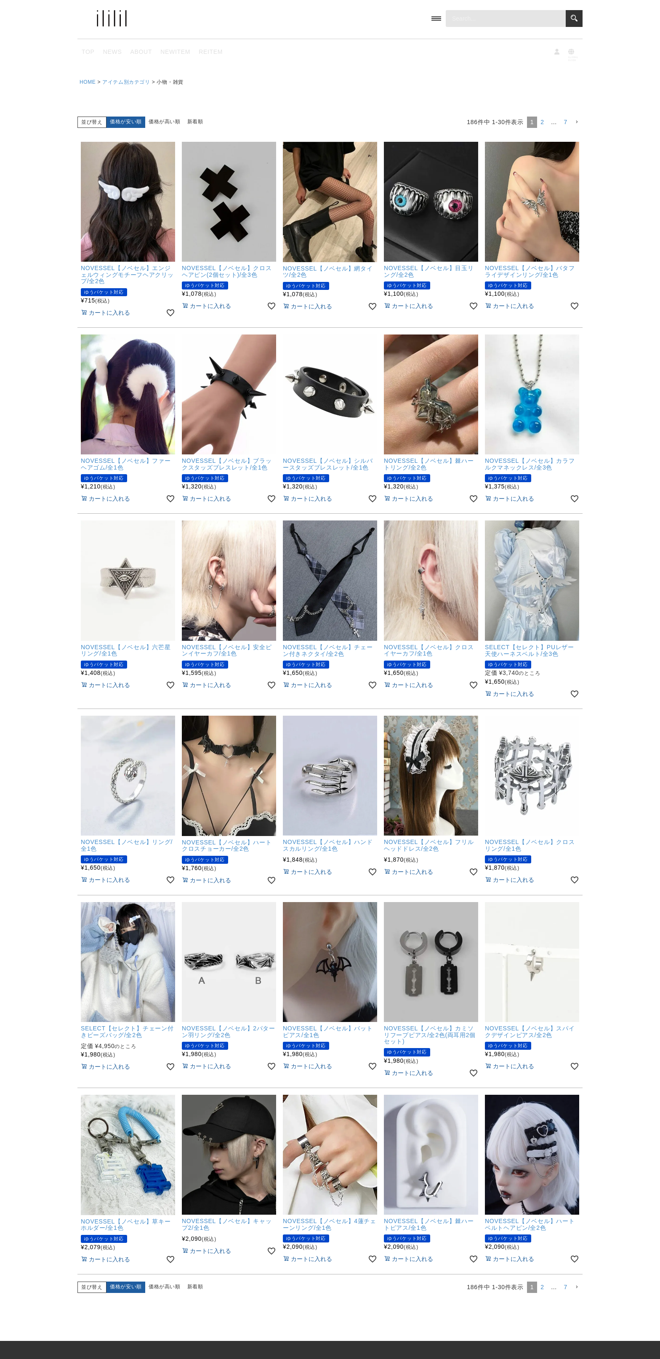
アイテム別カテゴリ (126, 82)
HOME (88, 82)
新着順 (195, 122)
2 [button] (542, 122)
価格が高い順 (165, 122)
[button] (577, 122)
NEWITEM (175, 51)
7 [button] (566, 122)
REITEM (211, 51)
